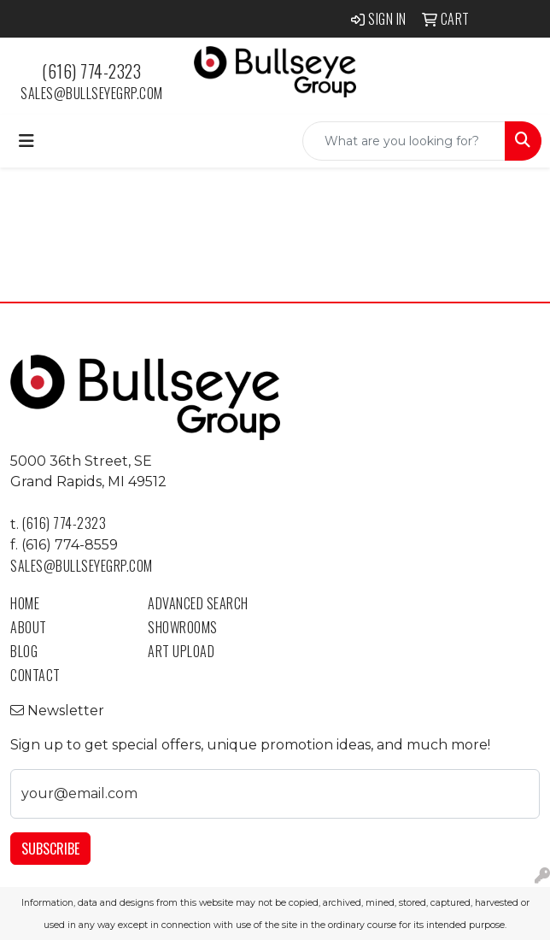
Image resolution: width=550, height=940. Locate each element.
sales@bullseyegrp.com (91, 93)
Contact (35, 675)
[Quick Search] (404, 141)
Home (24, 603)
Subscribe (50, 848)
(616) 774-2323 (91, 71)
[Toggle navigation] (26, 141)
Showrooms (183, 627)
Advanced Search (198, 603)
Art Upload (181, 651)
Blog (24, 651)
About (28, 627)
